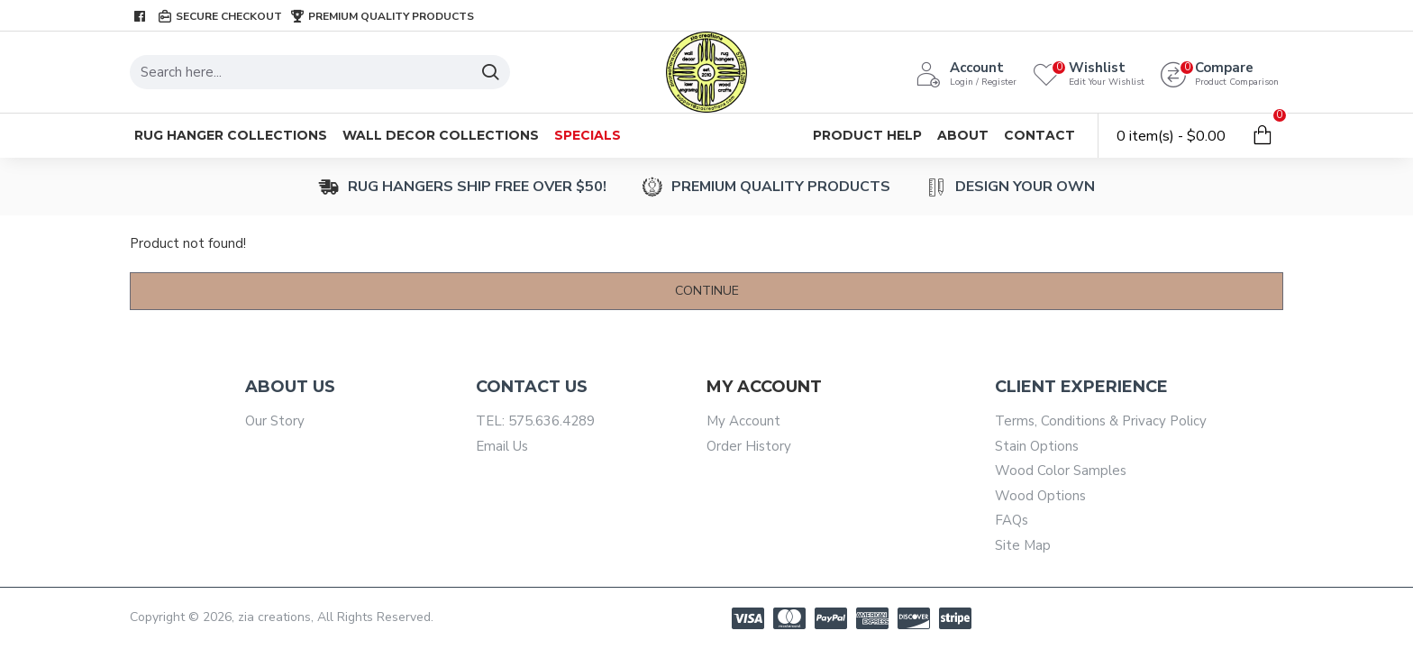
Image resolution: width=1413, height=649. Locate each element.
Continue (707, 290)
